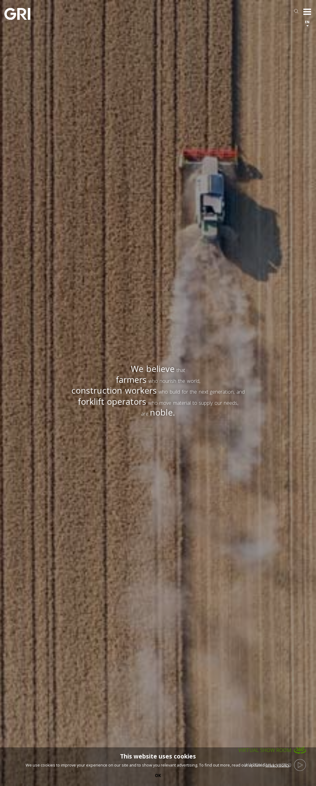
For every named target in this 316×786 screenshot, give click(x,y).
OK (158, 775)
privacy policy (277, 765)
